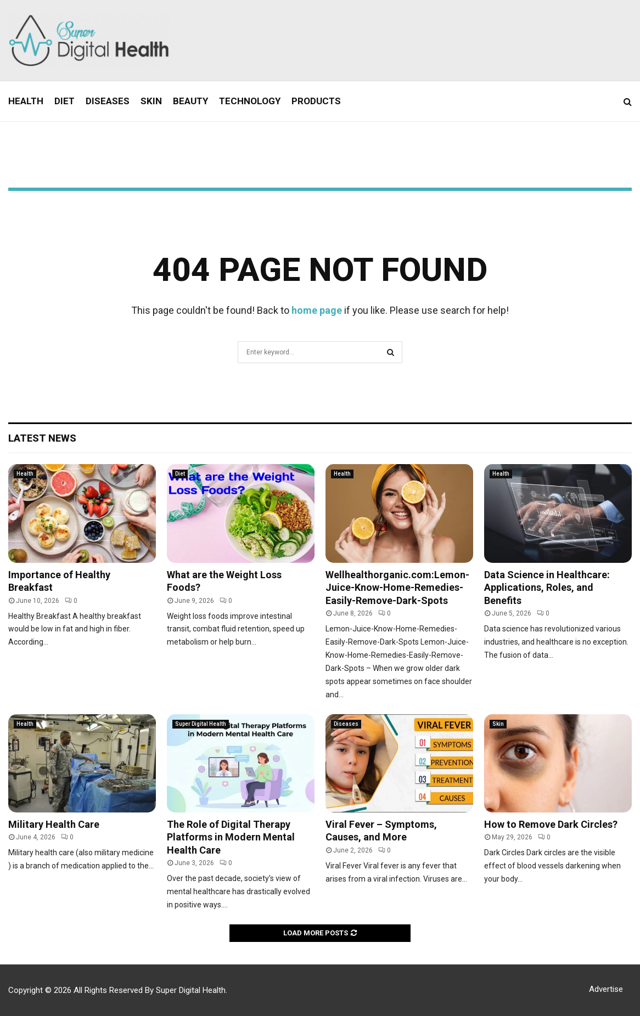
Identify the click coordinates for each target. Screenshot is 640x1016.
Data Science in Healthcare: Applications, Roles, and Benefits (547, 587)
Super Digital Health (200, 724)
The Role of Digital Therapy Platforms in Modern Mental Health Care (231, 837)
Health (25, 100)
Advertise (606, 989)
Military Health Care (53, 824)
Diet (64, 100)
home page (316, 310)
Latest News (42, 438)
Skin (151, 100)
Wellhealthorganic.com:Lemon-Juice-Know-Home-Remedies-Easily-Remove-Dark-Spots (397, 587)
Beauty (190, 100)
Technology (249, 100)
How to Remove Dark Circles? (550, 824)
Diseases (108, 100)
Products (316, 100)
